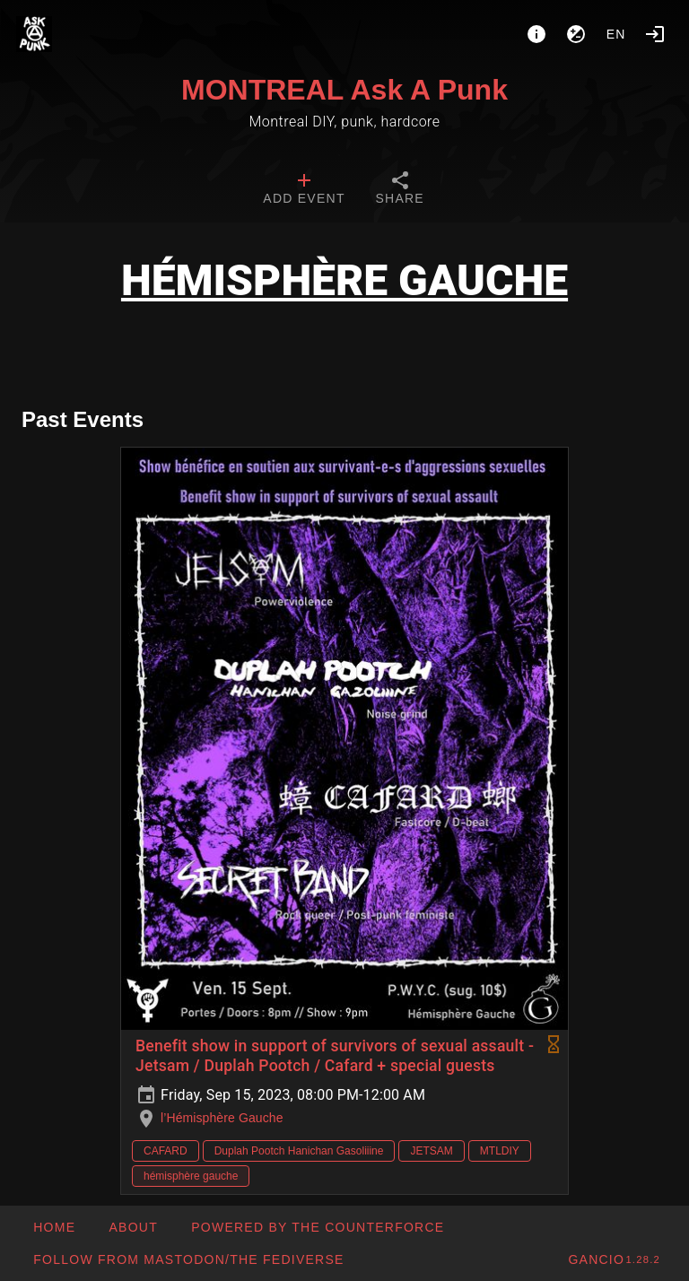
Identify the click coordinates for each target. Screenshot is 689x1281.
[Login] (655, 34)
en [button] (616, 34)
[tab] (304, 190)
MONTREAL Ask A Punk (344, 90)
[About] (536, 34)
